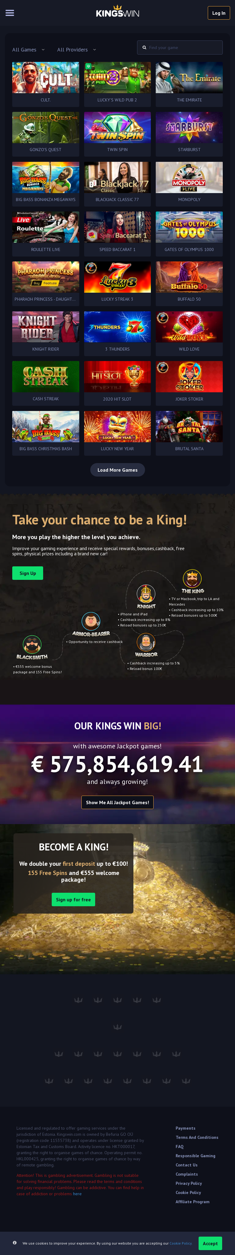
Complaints (187, 1174)
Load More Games (118, 470)
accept (210, 1243)
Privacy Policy (189, 1183)
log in (219, 13)
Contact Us (187, 1165)
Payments (186, 1128)
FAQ (180, 1146)
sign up (28, 573)
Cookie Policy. (181, 1243)
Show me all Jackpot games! (117, 802)
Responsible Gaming (195, 1155)
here (77, 1193)
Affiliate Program (193, 1201)
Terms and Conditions (197, 1137)
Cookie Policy (188, 1192)
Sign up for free (73, 899)
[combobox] (28, 50)
